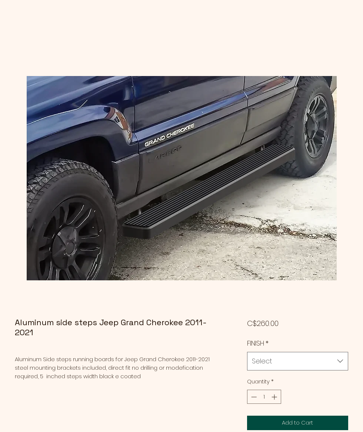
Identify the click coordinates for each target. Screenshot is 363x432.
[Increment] (275, 397)
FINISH (258, 343)
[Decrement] (253, 397)
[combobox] (297, 361)
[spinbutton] (264, 397)
